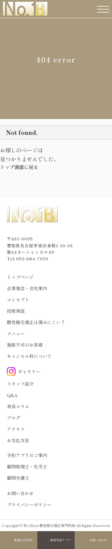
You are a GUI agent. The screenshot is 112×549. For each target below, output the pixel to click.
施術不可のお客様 (25, 345)
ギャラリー (23, 371)
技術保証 (16, 311)
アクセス (16, 429)
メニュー (16, 333)
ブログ (13, 418)
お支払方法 (18, 440)
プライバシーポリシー (29, 504)
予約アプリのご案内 (27, 455)
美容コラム (18, 406)
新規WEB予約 (23, 540)
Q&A (12, 395)
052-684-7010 (32, 259)
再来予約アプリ (60, 540)
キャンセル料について (29, 356)
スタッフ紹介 (20, 384)
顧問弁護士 (18, 478)
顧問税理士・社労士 (27, 466)
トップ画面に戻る (19, 167)
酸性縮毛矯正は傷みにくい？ (36, 322)
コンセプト (18, 299)
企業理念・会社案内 (27, 288)
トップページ (20, 277)
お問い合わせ (98, 540)
